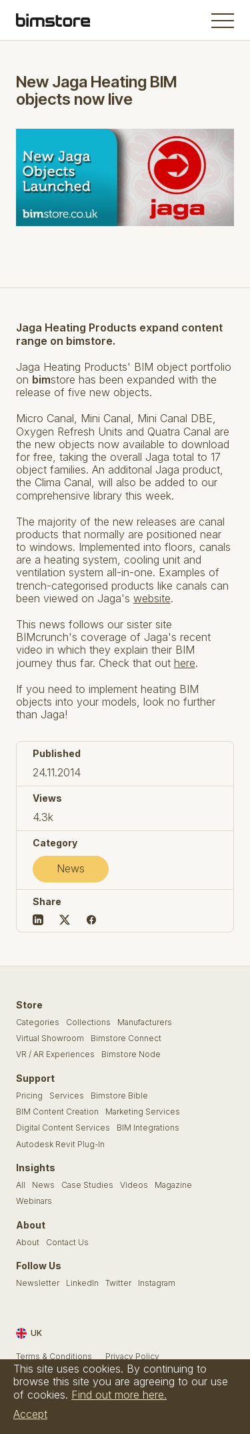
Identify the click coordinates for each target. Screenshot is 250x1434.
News (71, 868)
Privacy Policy (132, 1356)
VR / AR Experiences (55, 1054)
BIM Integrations (148, 1128)
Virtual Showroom (50, 1038)
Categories (37, 1022)
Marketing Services (142, 1112)
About (27, 1242)
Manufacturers (144, 1022)
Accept (30, 1414)
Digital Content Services (63, 1128)
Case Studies (87, 1185)
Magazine (173, 1185)
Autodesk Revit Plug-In (60, 1144)
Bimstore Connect (126, 1038)
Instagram (156, 1283)
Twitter (118, 1283)
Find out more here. (119, 1394)
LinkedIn (82, 1283)
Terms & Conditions (54, 1356)
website (152, 598)
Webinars (34, 1201)
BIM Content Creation (57, 1112)
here (184, 663)
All (20, 1185)
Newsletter (37, 1283)
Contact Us (67, 1242)
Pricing (29, 1096)
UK (29, 1333)
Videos (134, 1185)
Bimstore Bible (119, 1096)
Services (66, 1096)
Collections (88, 1022)
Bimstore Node (131, 1054)
